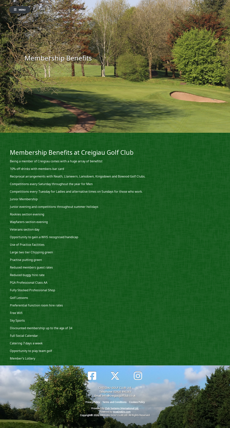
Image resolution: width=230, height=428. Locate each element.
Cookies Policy (137, 402)
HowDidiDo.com (122, 411)
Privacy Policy (92, 402)
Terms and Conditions (114, 402)
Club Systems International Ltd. (122, 408)
